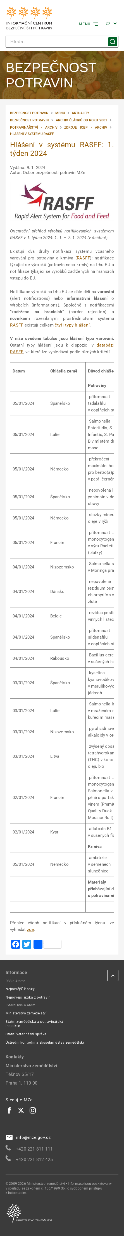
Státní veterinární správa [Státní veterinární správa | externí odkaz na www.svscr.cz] (26, 1034)
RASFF (83, 258)
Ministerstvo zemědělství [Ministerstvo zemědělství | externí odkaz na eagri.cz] (26, 1013)
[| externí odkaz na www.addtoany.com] (47, 945)
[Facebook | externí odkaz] (9, 1110)
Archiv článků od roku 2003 (81, 120)
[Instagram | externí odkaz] (33, 1110)
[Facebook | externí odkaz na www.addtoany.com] (15, 945)
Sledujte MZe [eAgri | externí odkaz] (19, 1099)
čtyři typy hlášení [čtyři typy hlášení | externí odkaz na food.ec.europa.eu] (72, 325)
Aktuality (80, 113)
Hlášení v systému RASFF (32, 134)
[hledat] (62, 42)
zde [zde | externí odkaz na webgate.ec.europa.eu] (30, 929)
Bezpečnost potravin (29, 113)
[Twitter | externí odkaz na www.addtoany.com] (26, 945)
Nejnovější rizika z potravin (28, 997)
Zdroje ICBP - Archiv (85, 127)
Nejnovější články (20, 989)
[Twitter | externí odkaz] (21, 1110)
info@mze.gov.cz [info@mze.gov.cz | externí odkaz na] (28, 1137)
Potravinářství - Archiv (34, 127)
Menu (60, 113)
